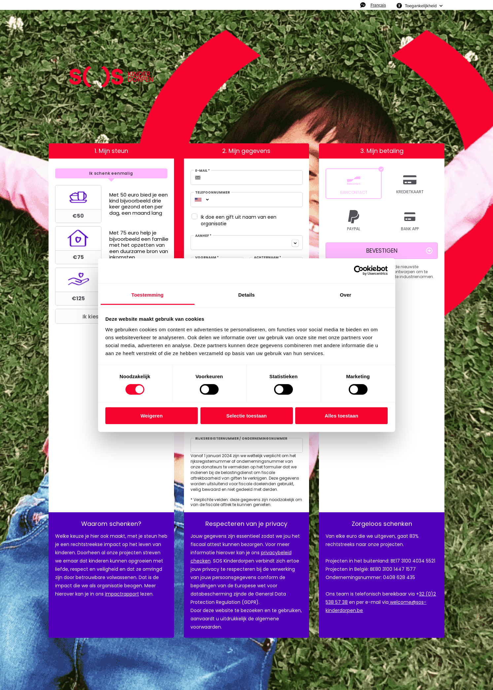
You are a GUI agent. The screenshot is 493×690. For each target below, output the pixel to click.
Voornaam (207, 258)
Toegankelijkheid (421, 6)
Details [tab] (246, 294)
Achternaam (267, 258)
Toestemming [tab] (147, 294)
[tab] (111, 173)
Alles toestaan (341, 415)
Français (378, 5)
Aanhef (203, 236)
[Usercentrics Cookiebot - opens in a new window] (359, 270)
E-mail (202, 171)
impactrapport (122, 594)
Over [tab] (345, 294)
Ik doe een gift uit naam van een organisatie (238, 220)
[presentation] (111, 173)
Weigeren (151, 415)
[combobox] (198, 199)
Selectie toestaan (246, 415)
